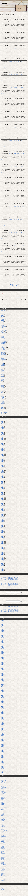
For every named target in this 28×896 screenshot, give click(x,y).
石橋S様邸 (2, 337)
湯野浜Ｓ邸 (2, 406)
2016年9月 (2, 559)
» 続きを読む (3, 27)
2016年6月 (2, 563)
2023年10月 (2, 455)
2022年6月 (2, 475)
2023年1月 (2, 466)
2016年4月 (2, 565)
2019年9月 (2, 515)
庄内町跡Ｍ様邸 (3, 343)
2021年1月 (2, 697)
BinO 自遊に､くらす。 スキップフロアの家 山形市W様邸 (9, 611)
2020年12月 (2, 497)
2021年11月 (2, 483)
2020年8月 (2, 703)
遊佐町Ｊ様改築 (3, 797)
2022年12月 (2, 467)
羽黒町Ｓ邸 (2, 379)
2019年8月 (2, 516)
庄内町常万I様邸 (3, 310)
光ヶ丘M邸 (2, 363)
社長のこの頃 (3, 408)
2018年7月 (2, 532)
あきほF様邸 (2, 322)
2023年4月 (2, 664)
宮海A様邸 (2, 325)
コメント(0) (10, 48)
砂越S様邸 (2, 798)
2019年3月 (2, 724)
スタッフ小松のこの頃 (4, 412)
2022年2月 (2, 681)
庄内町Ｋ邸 (2, 380)
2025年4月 (2, 433)
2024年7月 (2, 444)
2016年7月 (2, 763)
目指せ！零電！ (3, 349)
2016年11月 (2, 557)
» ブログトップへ (14, 285)
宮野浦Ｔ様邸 (3, 788)
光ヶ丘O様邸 (2, 813)
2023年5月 (2, 461)
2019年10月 (2, 514)
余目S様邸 (2, 336)
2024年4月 (2, 448)
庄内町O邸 (2, 825)
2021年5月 (2, 692)
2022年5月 (2, 476)
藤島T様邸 (2, 360)
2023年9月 (2, 456)
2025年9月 (2, 427)
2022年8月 (2, 472)
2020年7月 (2, 503)
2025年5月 (2, 432)
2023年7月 (2, 459)
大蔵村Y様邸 (2, 320)
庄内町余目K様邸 (3, 359)
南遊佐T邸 (2, 374)
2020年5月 (2, 505)
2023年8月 (2, 659)
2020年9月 (2, 500)
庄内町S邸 (2, 814)
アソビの (2, 314)
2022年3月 (2, 478)
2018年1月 (2, 741)
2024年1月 (2, 653)
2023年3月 (2, 464)
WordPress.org (3, 889)
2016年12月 (2, 757)
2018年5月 (2, 535)
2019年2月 (2, 524)
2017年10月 (2, 543)
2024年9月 (2, 442)
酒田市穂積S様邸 (3, 332)
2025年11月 (2, 626)
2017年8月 (2, 546)
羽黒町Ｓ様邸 (3, 352)
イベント (2, 409)
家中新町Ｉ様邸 (3, 346)
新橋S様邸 (2, 324)
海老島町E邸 (2, 396)
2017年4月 (2, 752)
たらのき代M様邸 (3, 335)
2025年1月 (2, 437)
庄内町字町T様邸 (3, 342)
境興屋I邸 (2, 369)
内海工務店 (22, 48)
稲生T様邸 (2, 327)
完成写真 (2, 313)
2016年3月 (2, 768)
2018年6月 (2, 533)
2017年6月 (2, 548)
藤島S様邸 (2, 358)
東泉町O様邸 (2, 386)
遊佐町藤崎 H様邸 (3, 311)
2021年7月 (2, 488)
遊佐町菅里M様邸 (3, 326)
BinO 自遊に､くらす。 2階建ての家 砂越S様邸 (8, 585)
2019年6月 (2, 519)
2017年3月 (2, 552)
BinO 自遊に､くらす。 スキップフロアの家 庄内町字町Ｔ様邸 (10, 583)
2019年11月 (2, 714)
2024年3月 (2, 449)
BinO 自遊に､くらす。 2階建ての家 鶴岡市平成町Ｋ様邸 (9, 582)
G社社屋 (2, 381)
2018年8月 (2, 531)
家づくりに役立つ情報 (4, 830)
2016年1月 (2, 569)
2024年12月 (2, 438)
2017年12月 (2, 541)
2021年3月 (2, 493)
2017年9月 (2, 746)
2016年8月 (2, 560)
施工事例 (2, 878)
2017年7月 (2, 547)
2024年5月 (2, 648)
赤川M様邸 (2, 331)
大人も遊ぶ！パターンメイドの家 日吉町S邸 (12, 98)
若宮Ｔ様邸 (2, 321)
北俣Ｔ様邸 (2, 348)
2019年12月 (2, 713)
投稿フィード (3, 887)
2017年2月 (2, 553)
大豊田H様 (2, 315)
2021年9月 (2, 486)
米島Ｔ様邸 (2, 316)
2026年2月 (2, 421)
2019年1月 (2, 525)
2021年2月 (2, 494)
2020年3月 (2, 508)
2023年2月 (2, 465)
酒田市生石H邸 (3, 803)
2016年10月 (2, 558)
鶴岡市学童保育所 (3, 845)
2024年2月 (2, 450)
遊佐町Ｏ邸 (2, 365)
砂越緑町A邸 (2, 371)
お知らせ (18, 48)
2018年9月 (2, 530)
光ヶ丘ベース (3, 413)
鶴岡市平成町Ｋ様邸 (4, 341)
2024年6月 (2, 445)
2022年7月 (2, 675)
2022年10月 (2, 470)
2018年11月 (2, 527)
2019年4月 (2, 521)
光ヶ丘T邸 (2, 382)
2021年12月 (2, 482)
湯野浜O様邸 (2, 852)
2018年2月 (2, 538)
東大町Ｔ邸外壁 (3, 402)
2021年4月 (2, 492)
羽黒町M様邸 (3, 870)
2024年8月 (2, 443)
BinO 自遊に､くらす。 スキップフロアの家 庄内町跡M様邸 (10, 579)
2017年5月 (2, 549)
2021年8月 (2, 487)
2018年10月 (2, 730)
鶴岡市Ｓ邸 (2, 856)
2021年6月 (2, 489)
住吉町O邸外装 (3, 398)
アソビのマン (3, 357)
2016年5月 (2, 564)
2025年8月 (2, 428)
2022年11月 (2, 670)
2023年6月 (2, 460)
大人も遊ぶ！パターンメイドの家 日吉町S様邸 (13, 19)
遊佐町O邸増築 (3, 391)
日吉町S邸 (15, 48)
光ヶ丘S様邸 (2, 319)
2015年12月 (2, 570)
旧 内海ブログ (3, 598)
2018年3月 (2, 537)
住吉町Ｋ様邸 (3, 853)
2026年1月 (2, 422)
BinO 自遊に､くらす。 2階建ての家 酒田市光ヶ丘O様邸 (9, 578)
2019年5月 (2, 520)
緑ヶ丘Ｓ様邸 (3, 353)
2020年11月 (2, 498)
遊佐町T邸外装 (3, 869)
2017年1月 (2, 554)
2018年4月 (2, 536)
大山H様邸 (2, 375)
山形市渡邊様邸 (3, 338)
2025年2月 (2, 637)
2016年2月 (2, 568)
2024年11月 (2, 439)
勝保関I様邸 (2, 799)
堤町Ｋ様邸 (2, 387)
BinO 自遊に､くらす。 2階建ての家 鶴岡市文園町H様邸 (9, 577)
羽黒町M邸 (2, 385)
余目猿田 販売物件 (3, 347)
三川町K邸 (2, 401)
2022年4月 (2, 477)
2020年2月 (2, 509)
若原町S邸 (2, 370)
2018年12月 (2, 526)
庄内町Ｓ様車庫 (3, 364)
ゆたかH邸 (2, 392)
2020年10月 (2, 499)
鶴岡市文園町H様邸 (4, 354)
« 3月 (1, 305)
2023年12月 (2, 453)
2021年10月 (2, 686)
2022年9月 (2, 471)
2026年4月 (2, 418)
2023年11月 (2, 454)
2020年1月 (2, 510)
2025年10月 (2, 426)
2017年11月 (2, 542)
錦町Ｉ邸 (2, 390)
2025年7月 (2, 429)
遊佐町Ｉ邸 (2, 376)
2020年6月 (2, 504)
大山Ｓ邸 (2, 368)
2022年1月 (2, 481)
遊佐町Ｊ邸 (2, 397)
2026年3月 (2, 621)
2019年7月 (2, 719)
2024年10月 (2, 440)
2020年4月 (2, 708)
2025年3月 (2, 434)
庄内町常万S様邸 (3, 330)
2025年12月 (2, 423)
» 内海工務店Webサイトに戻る (14, 284)
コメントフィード (3, 888)
